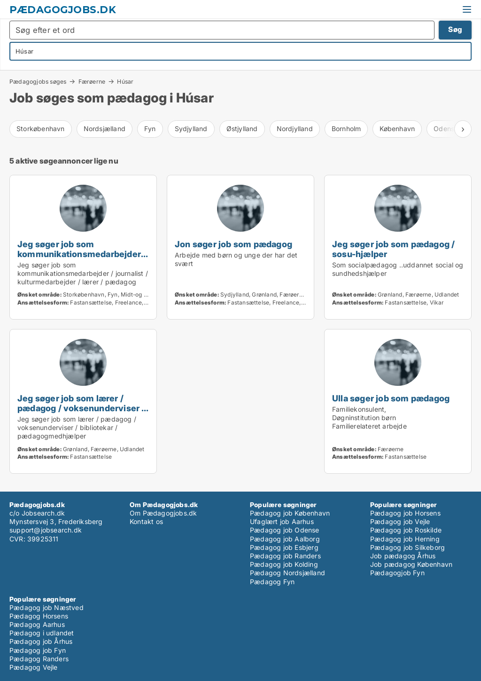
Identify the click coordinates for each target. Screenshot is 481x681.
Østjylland (242, 129)
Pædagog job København (290, 513)
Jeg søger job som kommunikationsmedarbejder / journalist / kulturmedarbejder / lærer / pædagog (82, 259)
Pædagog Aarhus (37, 624)
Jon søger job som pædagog (233, 244)
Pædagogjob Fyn (397, 573)
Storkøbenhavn (40, 129)
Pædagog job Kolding (284, 564)
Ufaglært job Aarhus (282, 521)
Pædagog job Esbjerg (284, 547)
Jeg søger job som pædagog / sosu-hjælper (393, 249)
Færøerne (92, 81)
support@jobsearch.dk (45, 530)
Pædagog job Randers (285, 556)
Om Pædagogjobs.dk (163, 513)
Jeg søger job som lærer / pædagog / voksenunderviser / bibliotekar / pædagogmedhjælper (81, 413)
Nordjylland (295, 129)
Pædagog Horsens (38, 616)
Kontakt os (146, 521)
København (397, 129)
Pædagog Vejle (33, 667)
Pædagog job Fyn (37, 650)
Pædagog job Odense (284, 530)
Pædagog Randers (39, 659)
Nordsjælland (104, 129)
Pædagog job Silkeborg (407, 547)
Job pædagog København (411, 564)
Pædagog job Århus (40, 641)
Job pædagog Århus (402, 556)
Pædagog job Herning (405, 539)
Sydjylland (191, 129)
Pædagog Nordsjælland (287, 573)
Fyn (150, 129)
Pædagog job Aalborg (285, 539)
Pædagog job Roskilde (406, 530)
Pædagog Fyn (272, 582)
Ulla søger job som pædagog (391, 398)
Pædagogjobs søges (37, 81)
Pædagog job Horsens (405, 513)
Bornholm (346, 129)
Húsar (125, 82)
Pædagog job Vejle (400, 521)
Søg (455, 29)
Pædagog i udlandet (41, 633)
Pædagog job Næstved (46, 607)
